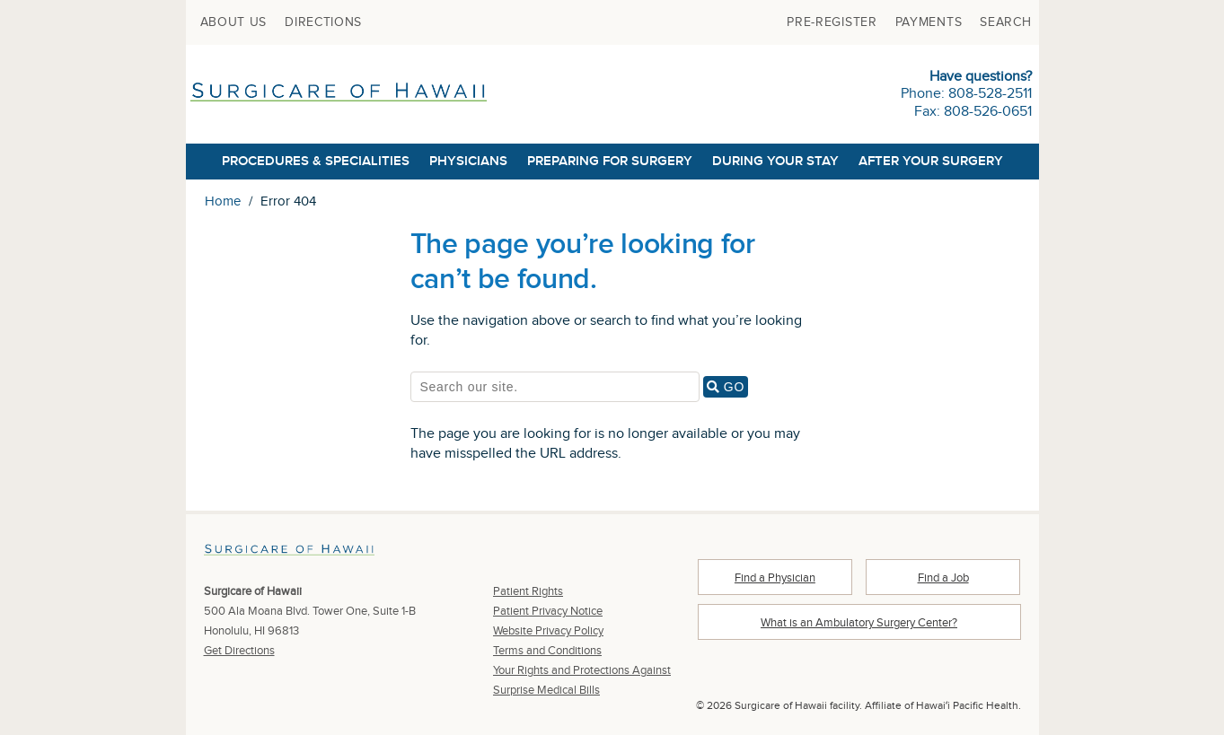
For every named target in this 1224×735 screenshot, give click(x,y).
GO (727, 387)
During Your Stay (775, 161)
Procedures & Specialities (315, 161)
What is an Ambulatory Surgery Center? (859, 623)
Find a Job (943, 578)
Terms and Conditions (547, 650)
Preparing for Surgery (609, 161)
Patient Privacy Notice (548, 611)
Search (1005, 22)
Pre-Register (831, 22)
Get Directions (239, 650)
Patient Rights (528, 591)
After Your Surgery (931, 161)
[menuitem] (234, 22)
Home (223, 201)
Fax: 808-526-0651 (973, 111)
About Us (234, 22)
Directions (323, 22)
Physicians (468, 161)
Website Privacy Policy (548, 631)
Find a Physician (775, 578)
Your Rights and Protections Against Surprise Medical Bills (582, 680)
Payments (929, 22)
